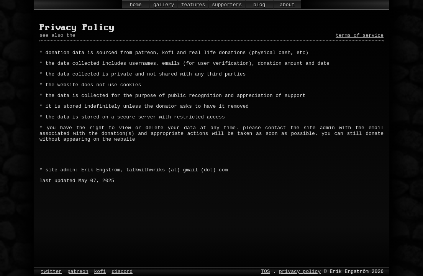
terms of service (360, 36)
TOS (265, 271)
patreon (78, 271)
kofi (100, 271)
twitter (51, 271)
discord (122, 271)
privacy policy (300, 271)
